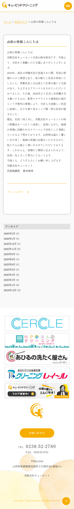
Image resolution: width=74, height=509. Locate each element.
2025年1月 (9, 285)
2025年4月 (9, 275)
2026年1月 (9, 238)
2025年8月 (10, 259)
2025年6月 (10, 264)
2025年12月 (10, 244)
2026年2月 (10, 233)
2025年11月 (10, 249)
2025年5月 (9, 269)
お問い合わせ (37, 433)
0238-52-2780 (41, 446)
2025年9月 (10, 254)
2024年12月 (10, 290)
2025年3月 (9, 280)
